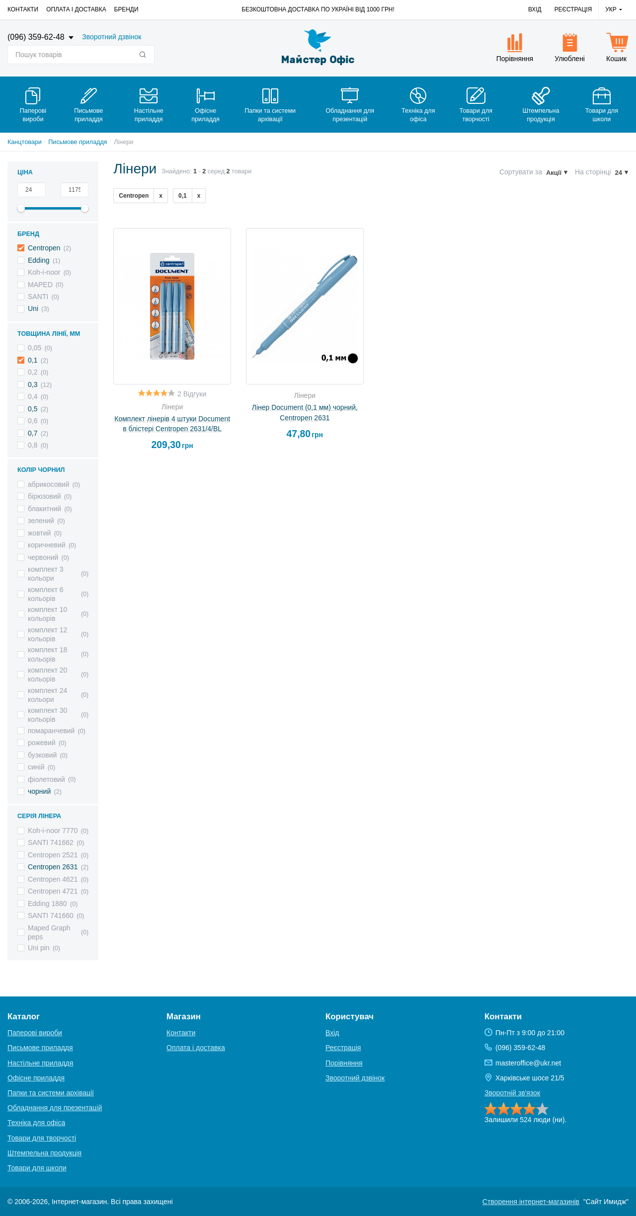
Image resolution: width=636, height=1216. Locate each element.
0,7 (32, 433)
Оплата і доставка (76, 9)
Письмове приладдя (77, 142)
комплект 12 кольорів (47, 634)
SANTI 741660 (51, 915)
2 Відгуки (191, 394)
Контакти (22, 9)
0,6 (32, 421)
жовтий (39, 533)
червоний (43, 557)
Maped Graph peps (49, 932)
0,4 (32, 396)
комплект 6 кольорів (46, 594)
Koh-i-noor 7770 (53, 831)
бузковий (42, 755)
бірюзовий (44, 496)
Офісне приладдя (36, 1078)
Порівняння (344, 1063)
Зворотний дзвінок (111, 37)
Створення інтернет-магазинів (530, 1202)
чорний (39, 791)
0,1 (32, 360)
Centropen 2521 (53, 855)
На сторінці (593, 172)
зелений (41, 521)
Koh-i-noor (44, 272)
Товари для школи (37, 1168)
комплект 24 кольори (47, 694)
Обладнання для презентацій (54, 1108)
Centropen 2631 (53, 867)
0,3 (32, 384)
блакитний (44, 509)
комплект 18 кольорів (47, 654)
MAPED (40, 285)
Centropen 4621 (53, 879)
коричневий (47, 545)
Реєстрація (573, 9)
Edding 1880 (47, 904)
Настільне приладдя (40, 1063)
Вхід (535, 9)
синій (36, 767)
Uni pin (39, 948)
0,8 (32, 445)
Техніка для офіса (36, 1123)
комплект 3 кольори (46, 573)
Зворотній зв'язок (512, 1093)
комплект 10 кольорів (47, 614)
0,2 (32, 372)
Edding (39, 260)
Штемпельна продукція (44, 1153)
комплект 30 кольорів (47, 714)
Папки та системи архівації (50, 1093)
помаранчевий (51, 731)
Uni (33, 308)
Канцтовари (24, 142)
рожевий (42, 743)
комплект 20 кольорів (47, 674)
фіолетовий (46, 779)
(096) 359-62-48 (37, 37)
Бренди (126, 9)
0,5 (32, 409)
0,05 (34, 348)
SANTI (38, 297)
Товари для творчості (41, 1138)
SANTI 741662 (51, 842)
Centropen (44, 248)
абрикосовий (49, 484)
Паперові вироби (34, 1033)
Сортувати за (520, 172)
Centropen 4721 (53, 891)
